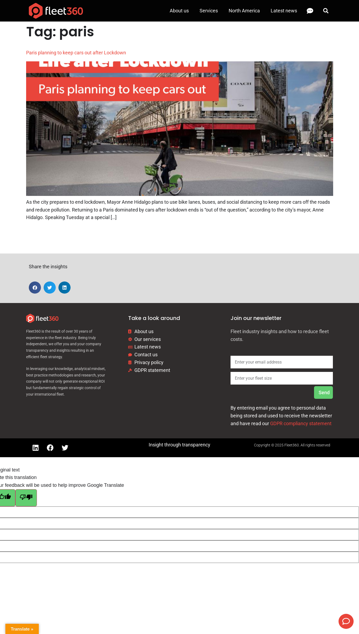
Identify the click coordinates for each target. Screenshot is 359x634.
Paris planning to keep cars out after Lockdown (76, 52)
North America (244, 10)
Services (209, 10)
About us (179, 10)
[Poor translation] (26, 498)
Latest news (284, 10)
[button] (325, 11)
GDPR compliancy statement (301, 423)
